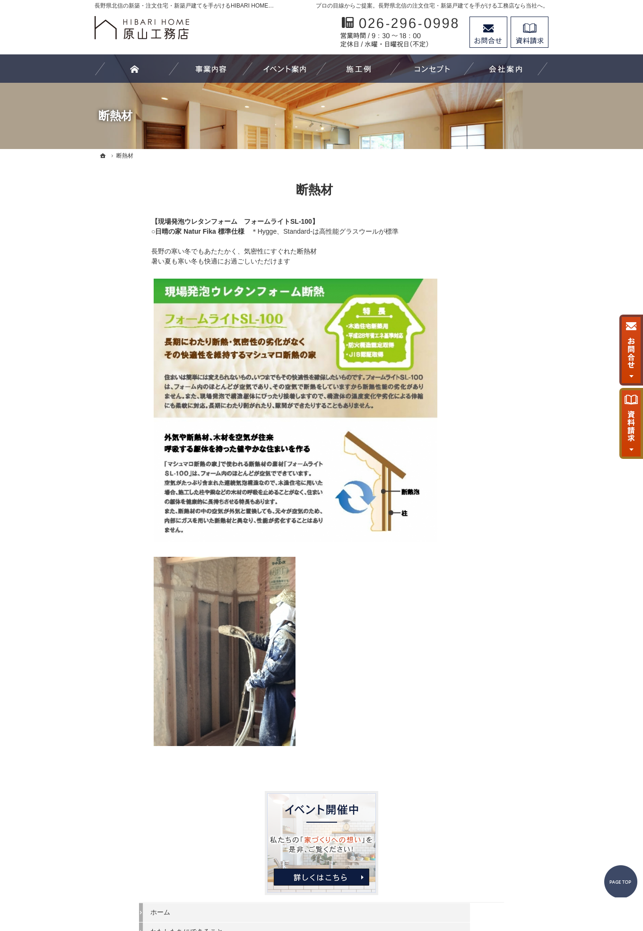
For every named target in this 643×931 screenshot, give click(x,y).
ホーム (456, 291)
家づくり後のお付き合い (482, 484)
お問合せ (488, 32)
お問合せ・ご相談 (472, 562)
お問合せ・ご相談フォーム (491, 849)
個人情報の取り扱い (476, 601)
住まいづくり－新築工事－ (486, 330)
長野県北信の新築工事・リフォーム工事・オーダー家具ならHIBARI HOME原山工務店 (308, 889)
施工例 (456, 426)
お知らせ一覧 (466, 581)
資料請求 (529, 32)
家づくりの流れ (469, 388)
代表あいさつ (466, 523)
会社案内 (459, 504)
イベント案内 (466, 407)
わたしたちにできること (482, 310)
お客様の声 (462, 446)
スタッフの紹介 (469, 542)
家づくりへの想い (472, 465)
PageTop (613, 840)
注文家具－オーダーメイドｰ (487, 368)
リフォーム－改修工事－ (482, 349)
